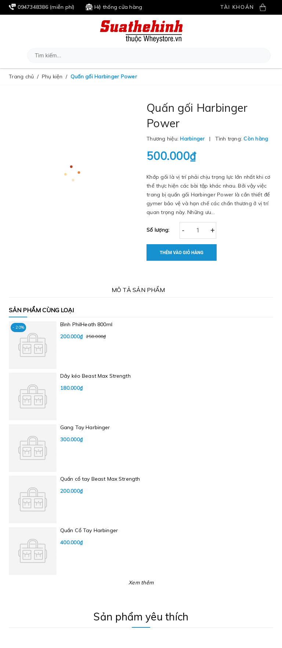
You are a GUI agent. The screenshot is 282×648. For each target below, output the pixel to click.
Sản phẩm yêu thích (140, 616)
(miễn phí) (42, 7)
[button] (263, 55)
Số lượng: (158, 230)
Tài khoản (237, 7)
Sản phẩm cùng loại (41, 310)
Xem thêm (141, 582)
